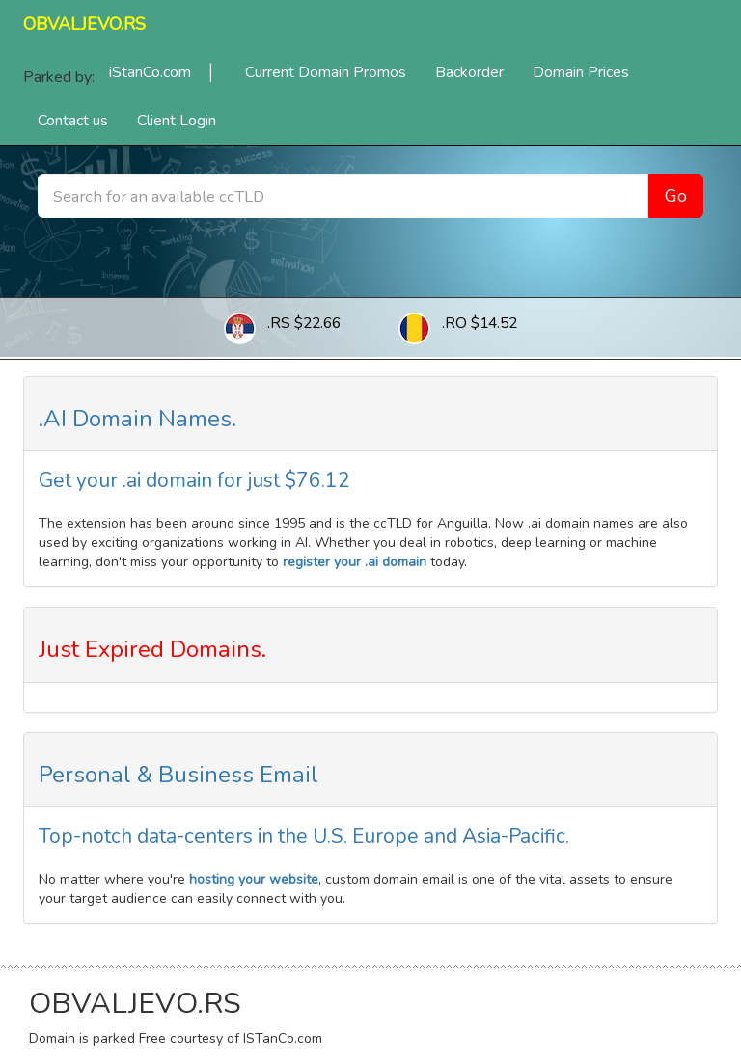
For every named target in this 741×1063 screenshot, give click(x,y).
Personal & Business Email (178, 774)
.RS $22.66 (304, 323)
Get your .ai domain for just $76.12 (194, 480)
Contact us (73, 120)
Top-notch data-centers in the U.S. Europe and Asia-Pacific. (304, 836)
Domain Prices (581, 72)
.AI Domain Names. (137, 418)
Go (676, 195)
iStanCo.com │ (162, 72)
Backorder (469, 72)
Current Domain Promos (325, 72)
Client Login (176, 120)
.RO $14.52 (479, 323)
